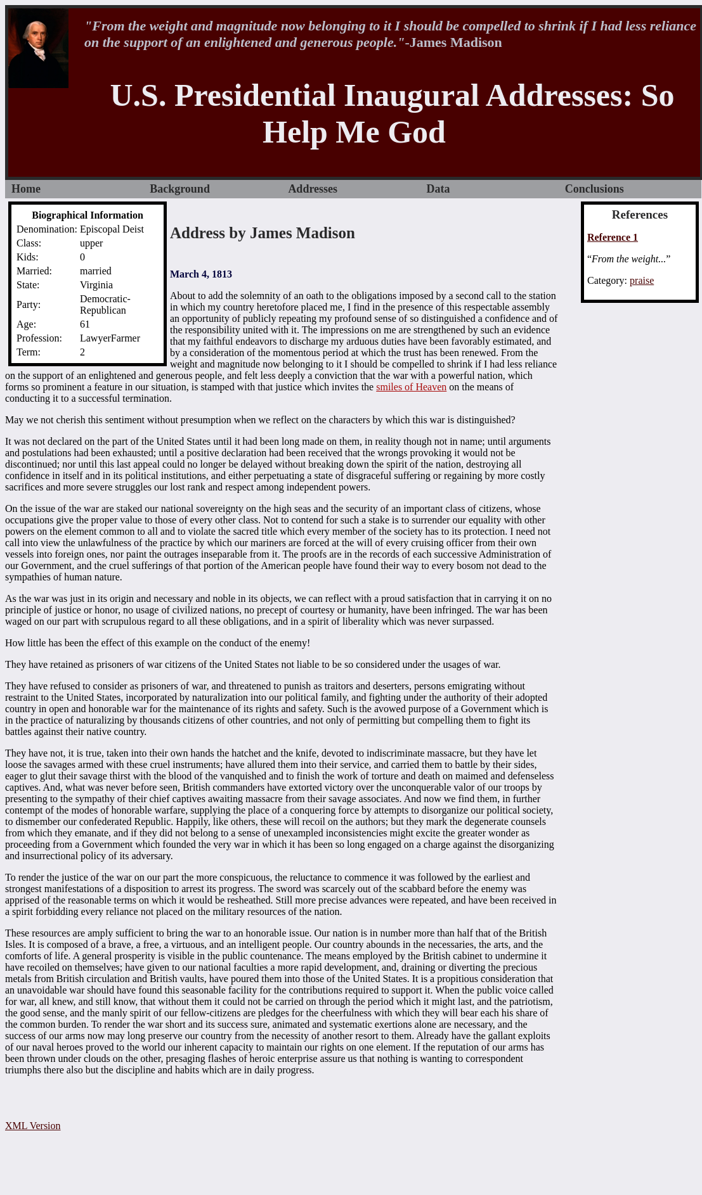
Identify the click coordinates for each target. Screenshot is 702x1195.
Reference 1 (612, 237)
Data (438, 188)
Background (180, 188)
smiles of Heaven (411, 386)
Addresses (312, 188)
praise (642, 280)
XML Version (33, 1125)
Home (26, 188)
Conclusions (594, 188)
